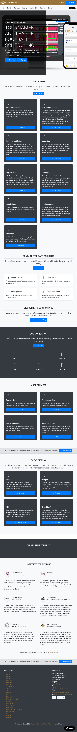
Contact (50, 8)
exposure (10, 2)
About (8, 676)
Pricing (24, 8)
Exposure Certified (12, 699)
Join (20, 409)
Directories (9, 697)
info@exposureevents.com (63, 694)
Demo (22, 60)
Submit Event (65, 451)
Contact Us (9, 718)
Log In (61, 2)
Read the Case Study (38, 320)
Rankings (9, 680)
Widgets (56, 493)
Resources (9, 707)
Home (8, 674)
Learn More (20, 127)
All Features (38, 93)
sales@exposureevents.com (60, 688)
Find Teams (10, 705)
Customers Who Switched (14, 709)
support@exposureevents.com (61, 684)
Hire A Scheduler (11, 695)
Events (9, 8)
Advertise (9, 688)
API (7, 691)
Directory (21, 493)
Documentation (20, 522)
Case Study (9, 703)
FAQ (7, 713)
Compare (56, 409)
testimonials (54, 652)
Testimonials (33, 8)
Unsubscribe (10, 711)
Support (42, 8)
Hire (20, 437)
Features (17, 8)
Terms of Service (36, 724)
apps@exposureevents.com (60, 692)
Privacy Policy (47, 724)
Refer (56, 437)
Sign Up (70, 2)
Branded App (10, 701)
